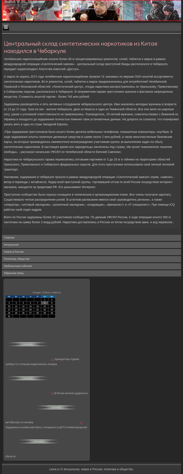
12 (23, 306)
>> (53, 359)
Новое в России (14, 252)
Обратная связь (14, 273)
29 (45, 313)
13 (30, 306)
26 (23, 313)
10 (9, 306)
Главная (9, 237)
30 (52, 313)
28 (37, 313)
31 (9, 316)
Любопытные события (18, 266)
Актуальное (11, 244)
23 (52, 310)
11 (16, 306)
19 (23, 310)
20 (30, 310)
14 (37, 306)
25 (16, 313)
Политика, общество (17, 259)
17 (9, 310)
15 (45, 306)
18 (16, 310)
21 (37, 310)
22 (45, 310)
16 (52, 306)
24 (9, 313)
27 (30, 313)
